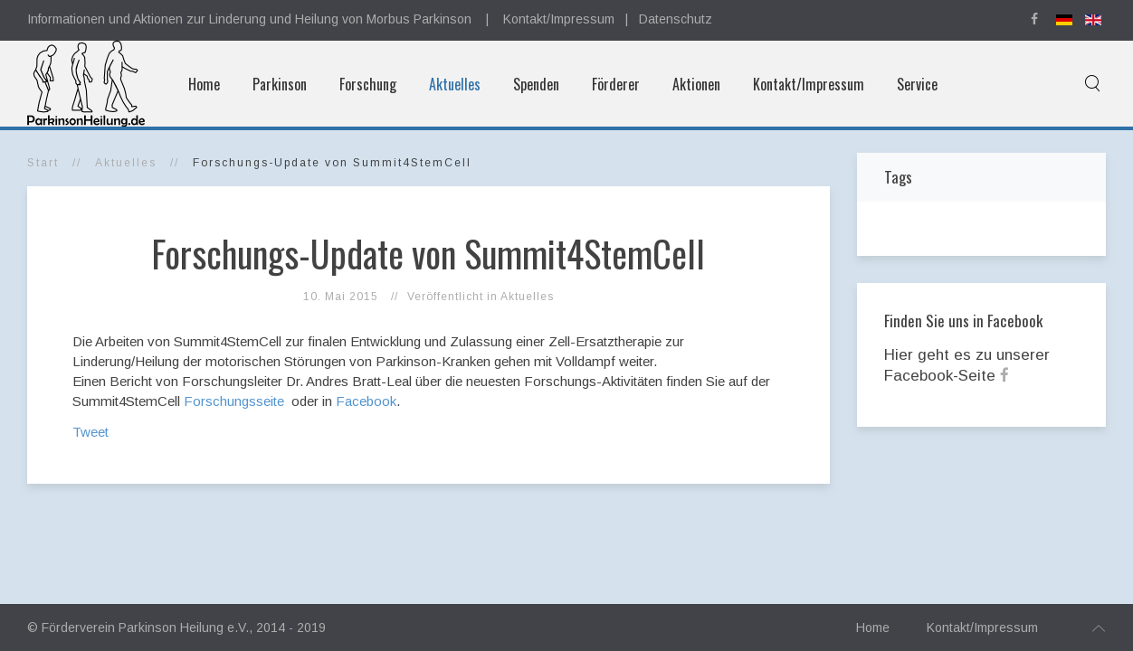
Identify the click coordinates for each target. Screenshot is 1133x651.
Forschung (367, 84)
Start (43, 162)
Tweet (90, 431)
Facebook (366, 401)
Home (204, 84)
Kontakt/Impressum (558, 19)
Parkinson (279, 84)
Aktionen (696, 84)
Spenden (536, 84)
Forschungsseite (236, 401)
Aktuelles (455, 84)
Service (917, 84)
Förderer (616, 84)
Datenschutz (675, 19)
